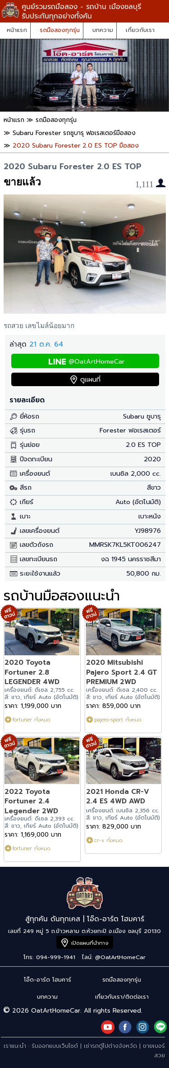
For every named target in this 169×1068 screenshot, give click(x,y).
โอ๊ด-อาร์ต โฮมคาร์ (47, 979)
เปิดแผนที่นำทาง (90, 943)
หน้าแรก (17, 30)
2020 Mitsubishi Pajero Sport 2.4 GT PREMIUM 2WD (121, 672)
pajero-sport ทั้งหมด (118, 720)
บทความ (102, 30)
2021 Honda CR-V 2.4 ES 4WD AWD (117, 796)
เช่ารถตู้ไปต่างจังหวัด (110, 1045)
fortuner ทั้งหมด (31, 720)
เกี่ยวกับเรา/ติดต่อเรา (122, 996)
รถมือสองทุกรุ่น (60, 30)
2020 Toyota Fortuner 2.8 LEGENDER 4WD (32, 672)
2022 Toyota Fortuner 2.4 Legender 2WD (31, 801)
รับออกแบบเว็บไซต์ (55, 1045)
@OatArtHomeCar (96, 361)
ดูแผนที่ (90, 379)
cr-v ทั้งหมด (108, 840)
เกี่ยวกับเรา (140, 30)
